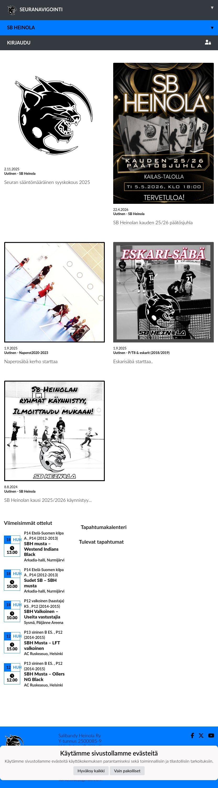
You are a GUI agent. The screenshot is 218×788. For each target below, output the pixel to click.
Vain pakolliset (127, 770)
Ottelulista (16, 696)
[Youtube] (209, 735)
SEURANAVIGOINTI (112, 7)
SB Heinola (112, 27)
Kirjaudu (109, 43)
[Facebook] (190, 735)
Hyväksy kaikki (91, 770)
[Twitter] (199, 735)
